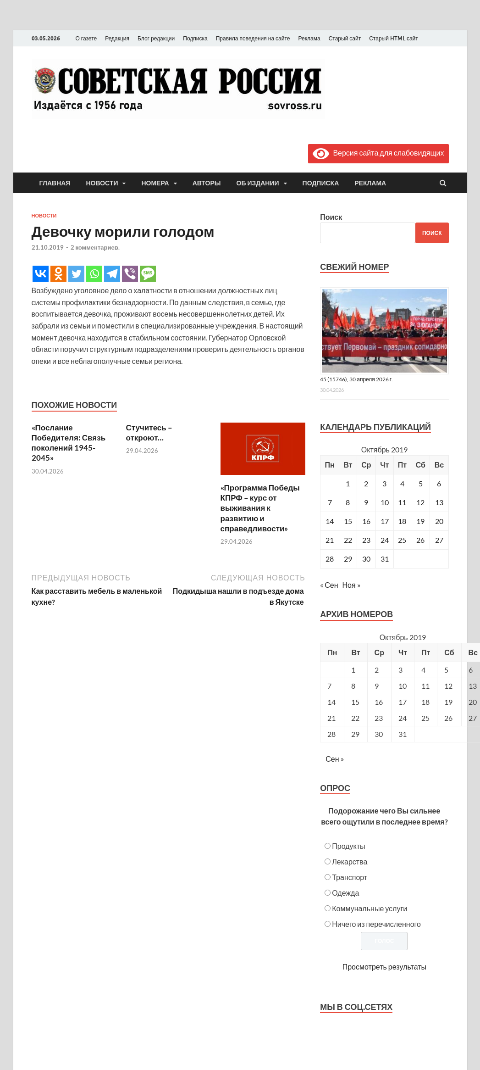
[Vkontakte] (41, 274)
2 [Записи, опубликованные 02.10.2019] (366, 483)
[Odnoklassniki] (58, 274)
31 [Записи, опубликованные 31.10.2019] (385, 558)
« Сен (329, 584)
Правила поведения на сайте (253, 38)
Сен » (334, 758)
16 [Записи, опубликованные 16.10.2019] (366, 521)
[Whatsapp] (94, 274)
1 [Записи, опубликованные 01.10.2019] (348, 483)
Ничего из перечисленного (376, 924)
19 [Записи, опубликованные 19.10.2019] (420, 521)
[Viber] (130, 274)
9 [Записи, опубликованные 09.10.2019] (366, 502)
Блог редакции (156, 38)
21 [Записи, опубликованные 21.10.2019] (330, 539)
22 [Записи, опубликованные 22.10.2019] (348, 539)
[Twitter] (76, 274)
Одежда (345, 892)
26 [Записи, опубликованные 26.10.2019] (420, 539)
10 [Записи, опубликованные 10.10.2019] (385, 502)
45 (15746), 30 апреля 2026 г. (356, 379)
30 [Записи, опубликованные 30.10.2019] (366, 558)
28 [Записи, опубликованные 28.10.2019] (330, 558)
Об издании (258, 183)
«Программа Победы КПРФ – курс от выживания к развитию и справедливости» (260, 508)
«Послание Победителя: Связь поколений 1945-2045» (69, 443)
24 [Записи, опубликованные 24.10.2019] (385, 539)
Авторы (207, 183)
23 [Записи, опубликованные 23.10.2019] (366, 539)
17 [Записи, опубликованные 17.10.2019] (385, 521)
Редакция (117, 38)
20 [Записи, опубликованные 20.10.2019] (439, 521)
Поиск (331, 216)
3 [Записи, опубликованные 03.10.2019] (384, 483)
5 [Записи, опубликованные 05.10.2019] (421, 483)
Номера (155, 183)
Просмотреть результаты (384, 966)
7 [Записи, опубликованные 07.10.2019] (330, 502)
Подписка (195, 38)
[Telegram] (112, 274)
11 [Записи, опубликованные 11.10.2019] (402, 502)
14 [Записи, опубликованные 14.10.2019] (330, 521)
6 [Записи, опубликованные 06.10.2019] (439, 483)
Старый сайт (345, 38)
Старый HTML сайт (393, 38)
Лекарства (349, 861)
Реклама (309, 38)
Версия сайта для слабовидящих (378, 152)
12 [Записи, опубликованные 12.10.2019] (420, 502)
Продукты (348, 846)
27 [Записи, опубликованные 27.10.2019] (439, 539)
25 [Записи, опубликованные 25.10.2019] (402, 539)
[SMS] (148, 274)
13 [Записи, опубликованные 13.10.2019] (439, 502)
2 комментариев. (95, 247)
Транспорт (349, 877)
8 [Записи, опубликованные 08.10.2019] (348, 502)
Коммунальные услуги (369, 908)
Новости (102, 183)
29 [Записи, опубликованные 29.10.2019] (348, 558)
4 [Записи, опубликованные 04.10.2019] (402, 483)
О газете (86, 38)
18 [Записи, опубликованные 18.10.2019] (402, 521)
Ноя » (351, 584)
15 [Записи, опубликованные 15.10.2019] (348, 521)
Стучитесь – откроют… (149, 432)
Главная (55, 183)
